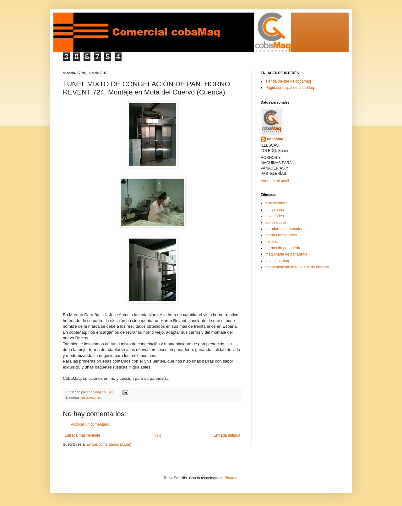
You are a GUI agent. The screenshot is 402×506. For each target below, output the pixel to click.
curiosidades (275, 222)
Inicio (157, 435)
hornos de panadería (282, 248)
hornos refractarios (281, 235)
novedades (274, 216)
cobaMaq (275, 139)
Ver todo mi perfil (275, 181)
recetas (271, 242)
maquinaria (274, 209)
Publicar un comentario (90, 424)
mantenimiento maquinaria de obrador (297, 267)
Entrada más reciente (82, 435)
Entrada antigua (227, 435)
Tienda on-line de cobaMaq (288, 81)
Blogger (231, 478)
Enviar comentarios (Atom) (109, 444)
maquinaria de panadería (286, 254)
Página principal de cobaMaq (289, 87)
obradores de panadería (285, 229)
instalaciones (91, 397)
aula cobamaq (277, 261)
